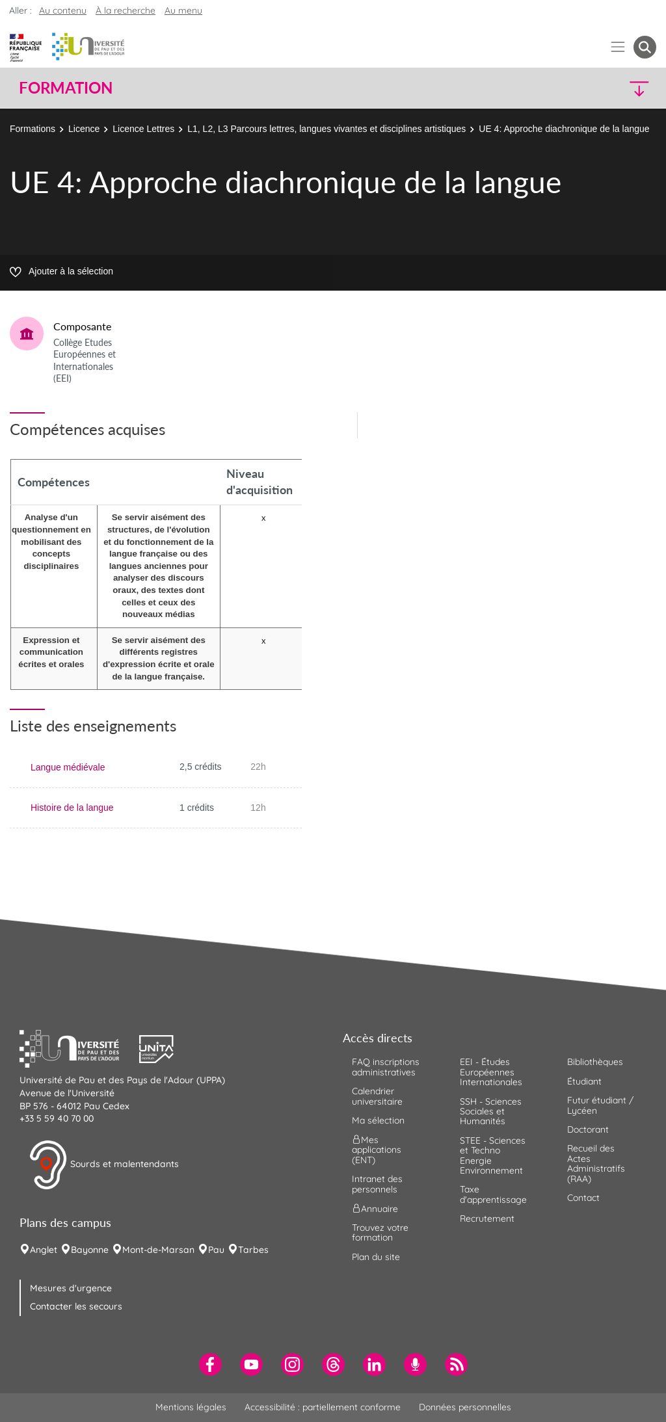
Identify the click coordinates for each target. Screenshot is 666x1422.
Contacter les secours (76, 1306)
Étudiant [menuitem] (584, 1081)
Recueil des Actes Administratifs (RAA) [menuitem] (596, 1163)
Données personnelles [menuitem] (465, 1407)
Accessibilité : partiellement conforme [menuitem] (323, 1407)
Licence (84, 129)
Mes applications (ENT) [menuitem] (376, 1150)
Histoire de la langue (72, 807)
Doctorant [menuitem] (588, 1129)
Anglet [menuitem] (43, 1250)
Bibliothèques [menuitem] (595, 1062)
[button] (579, 88)
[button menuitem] (644, 47)
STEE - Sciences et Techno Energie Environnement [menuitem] (493, 1155)
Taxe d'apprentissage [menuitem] (493, 1194)
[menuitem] (210, 1364)
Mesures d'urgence (71, 1288)
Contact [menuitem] (583, 1198)
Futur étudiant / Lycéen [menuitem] (600, 1105)
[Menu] (618, 47)
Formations (32, 129)
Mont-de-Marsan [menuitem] (158, 1250)
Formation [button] (66, 88)
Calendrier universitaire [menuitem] (377, 1096)
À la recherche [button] (125, 10)
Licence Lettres (143, 129)
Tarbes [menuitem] (253, 1250)
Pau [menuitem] (216, 1250)
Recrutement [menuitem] (487, 1218)
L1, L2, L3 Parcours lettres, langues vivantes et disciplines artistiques (326, 129)
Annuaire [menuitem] (375, 1209)
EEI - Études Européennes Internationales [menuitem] (491, 1072)
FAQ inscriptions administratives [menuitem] (386, 1066)
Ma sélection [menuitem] (378, 1120)
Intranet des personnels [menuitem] (377, 1183)
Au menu (183, 10)
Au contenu (63, 10)
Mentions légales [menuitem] (190, 1407)
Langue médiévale (68, 767)
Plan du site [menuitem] (376, 1257)
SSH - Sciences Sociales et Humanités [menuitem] (491, 1111)
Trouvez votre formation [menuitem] (380, 1232)
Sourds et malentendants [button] (104, 1165)
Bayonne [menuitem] (90, 1250)
